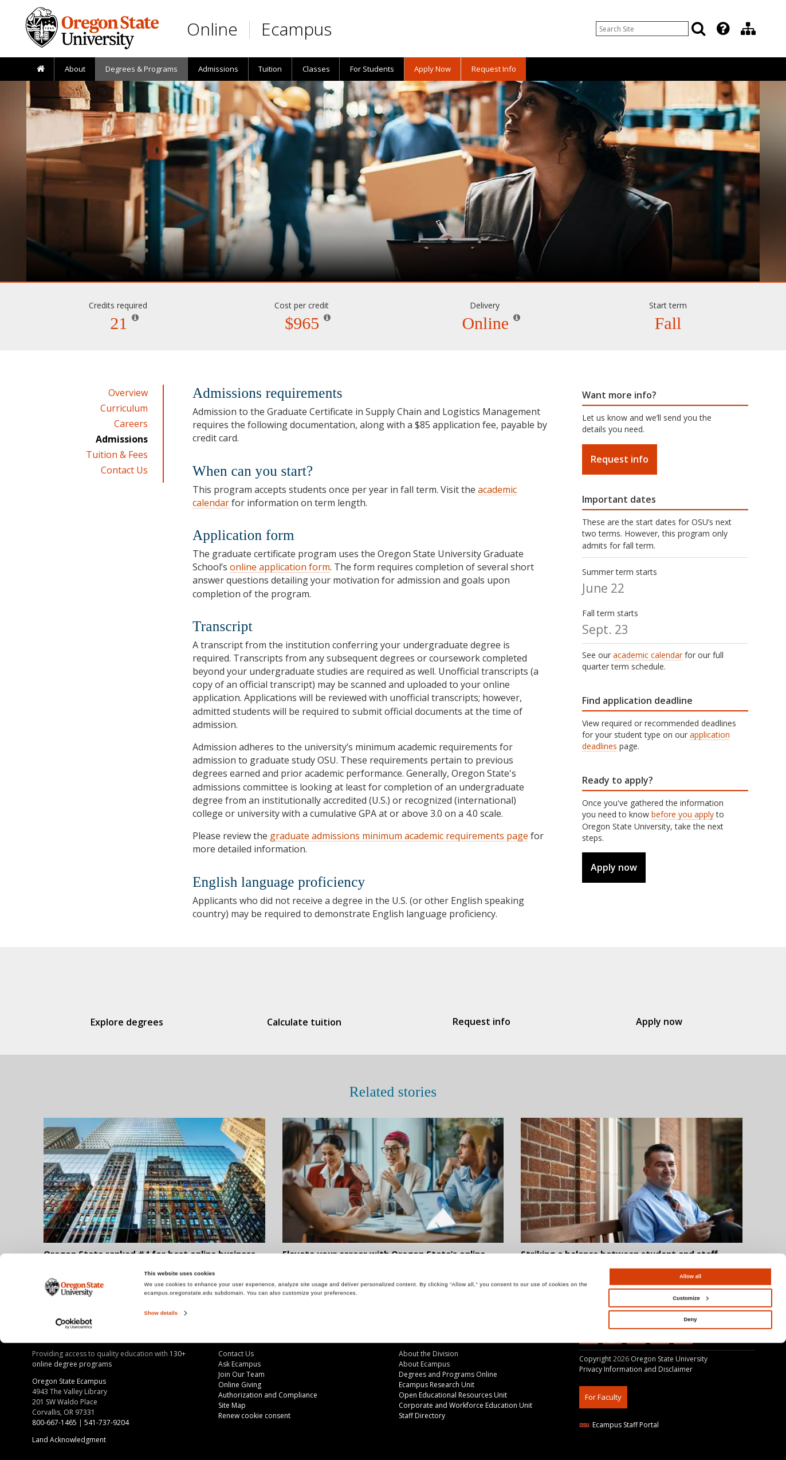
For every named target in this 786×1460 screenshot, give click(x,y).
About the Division (428, 1354)
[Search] (698, 28)
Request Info (493, 69)
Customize (690, 1415)
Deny (690, 1437)
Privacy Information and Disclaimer (636, 1369)
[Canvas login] (683, 1346)
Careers (131, 423)
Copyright (595, 1359)
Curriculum (124, 408)
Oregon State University (669, 1359)
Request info (620, 459)
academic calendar (647, 654)
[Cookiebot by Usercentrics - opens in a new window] (74, 1440)
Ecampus (296, 29)
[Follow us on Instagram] (661, 1337)
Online (212, 29)
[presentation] (722, 28)
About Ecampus (424, 1364)
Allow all (690, 1394)
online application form (280, 567)
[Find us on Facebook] (638, 1337)
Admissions (218, 69)
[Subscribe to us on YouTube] (613, 1337)
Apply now (614, 867)
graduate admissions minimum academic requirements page (399, 835)
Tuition (270, 69)
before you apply (682, 814)
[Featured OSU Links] (723, 28)
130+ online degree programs (109, 1359)
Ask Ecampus (239, 1364)
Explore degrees (145, 1022)
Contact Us (124, 470)
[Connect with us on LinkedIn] (590, 1337)
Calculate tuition (310, 1022)
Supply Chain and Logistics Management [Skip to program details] (393, 248)
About (75, 69)
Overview (128, 392)
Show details (161, 1431)
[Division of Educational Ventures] (748, 28)
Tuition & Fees (117, 454)
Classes (316, 69)
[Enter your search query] (642, 28)
